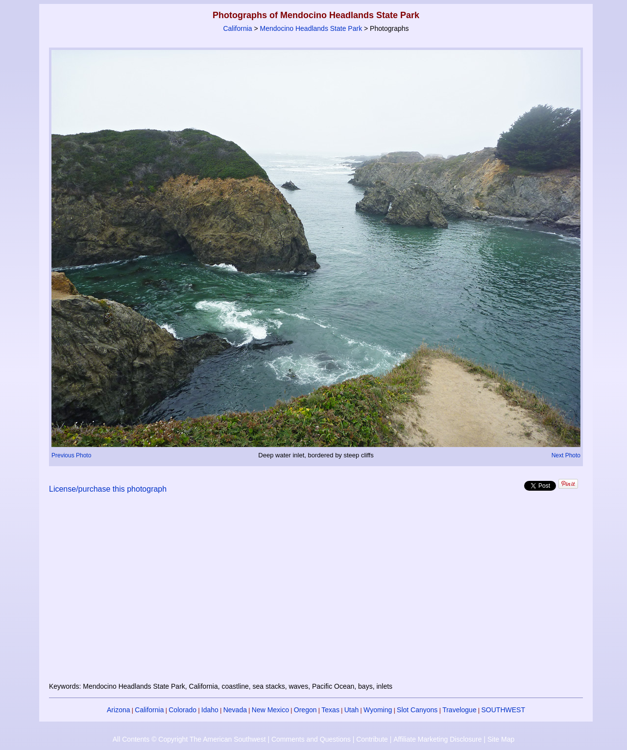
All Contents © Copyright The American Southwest (189, 739)
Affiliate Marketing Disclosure (437, 739)
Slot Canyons (417, 710)
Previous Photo (71, 455)
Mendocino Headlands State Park (311, 28)
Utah (351, 710)
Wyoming (377, 710)
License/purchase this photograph (108, 489)
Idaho (209, 710)
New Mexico (270, 710)
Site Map (500, 739)
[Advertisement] (316, 593)
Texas (330, 710)
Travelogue (459, 710)
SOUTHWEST (503, 710)
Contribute (372, 739)
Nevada (235, 710)
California (237, 28)
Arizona (118, 710)
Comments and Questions (311, 739)
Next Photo (566, 455)
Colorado (182, 710)
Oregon (305, 710)
